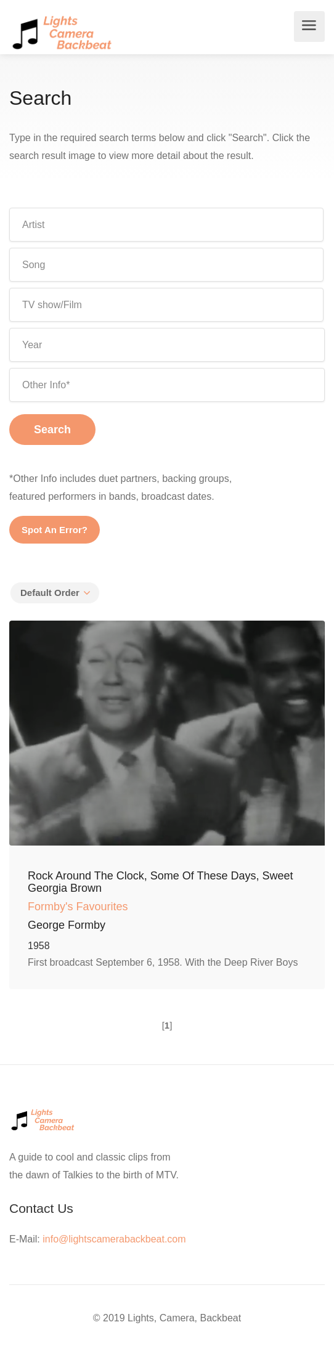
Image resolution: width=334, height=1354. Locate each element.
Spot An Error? (55, 529)
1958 (39, 945)
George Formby (66, 925)
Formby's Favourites (78, 906)
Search (52, 429)
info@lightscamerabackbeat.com (114, 1239)
